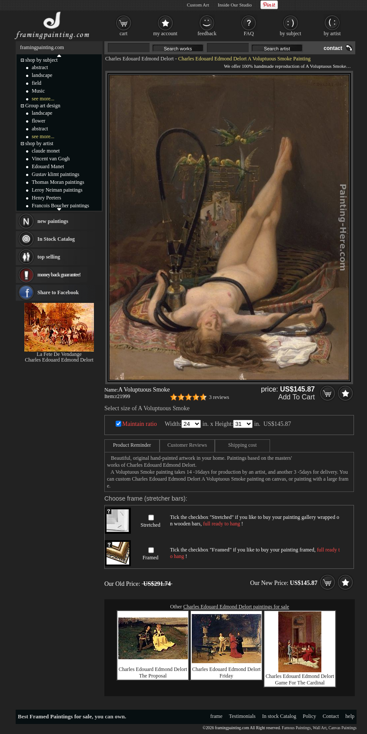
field (36, 83)
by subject (290, 33)
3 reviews (219, 397)
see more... (43, 99)
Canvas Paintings (342, 728)
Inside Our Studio (235, 4)
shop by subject (41, 60)
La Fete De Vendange (59, 354)
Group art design (42, 106)
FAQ (249, 33)
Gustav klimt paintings (55, 174)
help (349, 716)
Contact (331, 716)
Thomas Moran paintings (58, 182)
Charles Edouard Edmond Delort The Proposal (153, 672)
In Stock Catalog (56, 239)
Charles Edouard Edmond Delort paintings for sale (236, 607)
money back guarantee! (58, 275)
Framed (151, 558)
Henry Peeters (46, 198)
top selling (48, 257)
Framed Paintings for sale (61, 716)
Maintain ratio (139, 424)
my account (165, 33)
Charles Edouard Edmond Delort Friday (226, 672)
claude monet (46, 151)
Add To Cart (296, 397)
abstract (40, 67)
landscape (42, 75)
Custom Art (198, 4)
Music (38, 91)
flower (38, 121)
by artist (332, 33)
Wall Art (320, 728)
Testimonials (242, 716)
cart (123, 33)
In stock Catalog (279, 716)
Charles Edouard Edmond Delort (139, 59)
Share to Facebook (58, 292)
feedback (206, 33)
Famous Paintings (296, 728)
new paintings (52, 221)
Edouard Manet (48, 166)
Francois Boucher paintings (60, 206)
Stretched (150, 525)
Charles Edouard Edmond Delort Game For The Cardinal (300, 679)
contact (333, 48)
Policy (309, 716)
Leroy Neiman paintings (57, 190)
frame (216, 716)
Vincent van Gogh (51, 159)
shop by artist (39, 143)
